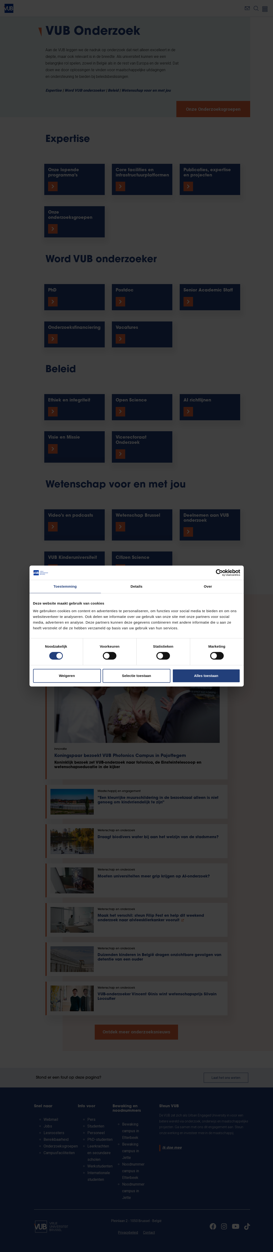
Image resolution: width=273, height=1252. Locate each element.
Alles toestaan (206, 676)
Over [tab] (208, 586)
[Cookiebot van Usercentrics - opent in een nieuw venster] (219, 572)
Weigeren (67, 676)
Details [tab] (137, 586)
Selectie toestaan (136, 676)
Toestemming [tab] (65, 586)
